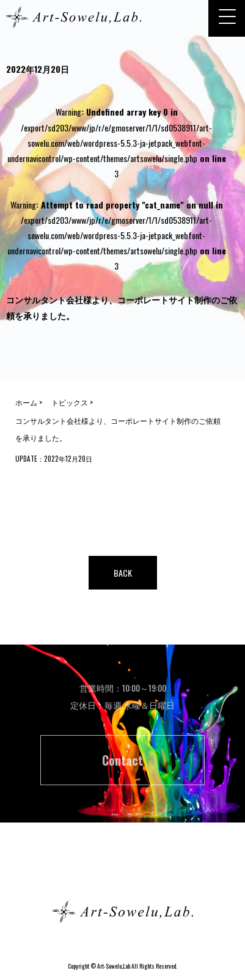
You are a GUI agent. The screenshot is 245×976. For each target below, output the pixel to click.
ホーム (123, 868)
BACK (123, 572)
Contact (122, 760)
